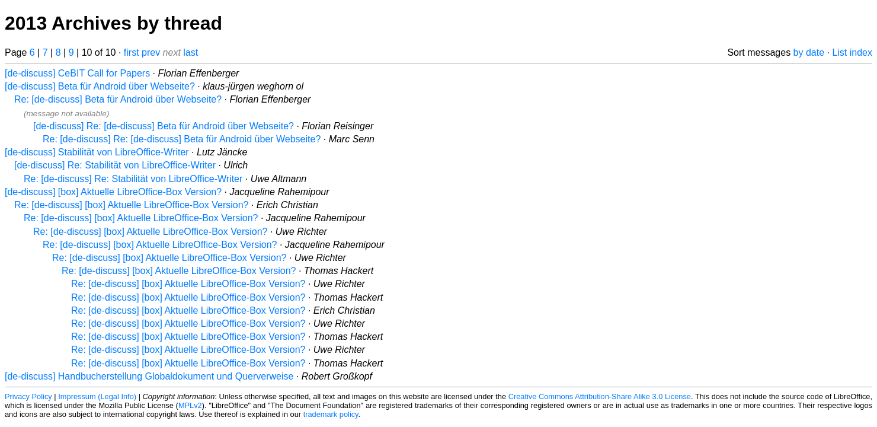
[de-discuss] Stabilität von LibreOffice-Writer (97, 152)
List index (852, 52)
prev (151, 52)
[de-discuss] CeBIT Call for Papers (77, 73)
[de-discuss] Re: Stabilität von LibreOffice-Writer (115, 165)
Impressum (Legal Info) (97, 396)
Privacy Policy (28, 396)
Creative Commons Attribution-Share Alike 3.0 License (599, 396)
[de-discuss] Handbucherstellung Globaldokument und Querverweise (149, 376)
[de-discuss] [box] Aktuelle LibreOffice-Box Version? (113, 192)
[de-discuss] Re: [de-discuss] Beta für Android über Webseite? (163, 126)
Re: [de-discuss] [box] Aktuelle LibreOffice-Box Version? (131, 205)
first (131, 52)
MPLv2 (190, 405)
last (190, 52)
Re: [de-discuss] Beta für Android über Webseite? (118, 99)
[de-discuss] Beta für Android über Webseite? (100, 86)
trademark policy (331, 414)
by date (808, 52)
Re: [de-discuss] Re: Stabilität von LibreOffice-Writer (133, 179)
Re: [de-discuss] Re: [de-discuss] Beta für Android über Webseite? (182, 139)
